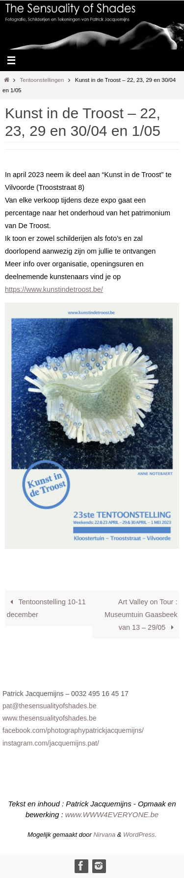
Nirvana (104, 834)
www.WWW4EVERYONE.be (111, 814)
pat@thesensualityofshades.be (49, 706)
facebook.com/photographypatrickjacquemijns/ (73, 730)
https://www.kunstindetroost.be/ (54, 289)
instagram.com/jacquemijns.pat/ (50, 743)
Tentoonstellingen (42, 80)
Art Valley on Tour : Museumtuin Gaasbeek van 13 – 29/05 (141, 614)
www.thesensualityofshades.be (49, 718)
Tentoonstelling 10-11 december (46, 608)
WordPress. (140, 834)
